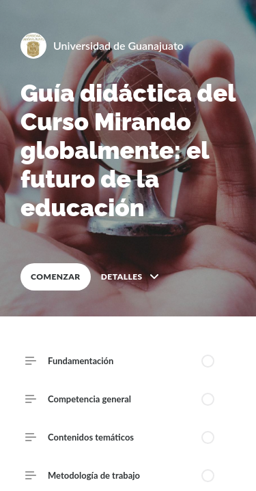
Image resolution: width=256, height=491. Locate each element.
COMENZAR (56, 276)
